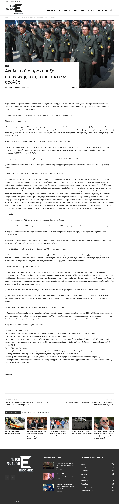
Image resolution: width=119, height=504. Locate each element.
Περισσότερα (102, 10)
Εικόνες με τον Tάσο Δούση (59, 10)
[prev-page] (6, 442)
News (83, 10)
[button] (111, 11)
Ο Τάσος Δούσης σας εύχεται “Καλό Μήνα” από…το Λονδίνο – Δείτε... (65, 465)
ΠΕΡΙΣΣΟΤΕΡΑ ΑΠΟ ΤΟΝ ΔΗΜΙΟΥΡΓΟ (35, 413)
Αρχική (7, 18)
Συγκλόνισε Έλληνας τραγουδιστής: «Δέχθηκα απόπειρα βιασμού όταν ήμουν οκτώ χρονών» (89, 403)
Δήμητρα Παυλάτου (14, 87)
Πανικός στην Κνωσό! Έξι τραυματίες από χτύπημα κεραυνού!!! (58, 434)
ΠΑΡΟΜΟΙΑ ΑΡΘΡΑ (13, 413)
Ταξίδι (75, 10)
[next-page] (10, 442)
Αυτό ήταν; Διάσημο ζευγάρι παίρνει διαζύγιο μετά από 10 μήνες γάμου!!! (65, 486)
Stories (91, 10)
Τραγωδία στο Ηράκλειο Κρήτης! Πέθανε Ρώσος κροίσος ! (13, 434)
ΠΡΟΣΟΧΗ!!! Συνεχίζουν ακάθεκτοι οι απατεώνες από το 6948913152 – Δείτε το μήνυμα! (26, 403)
